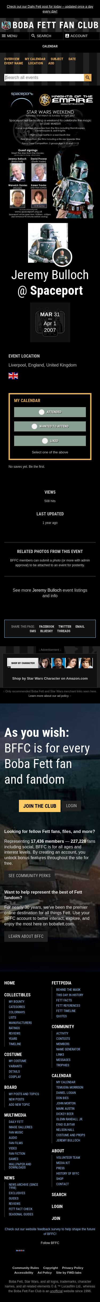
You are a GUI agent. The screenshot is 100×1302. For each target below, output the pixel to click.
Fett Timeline (66, 1011)
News (9, 1177)
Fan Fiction (17, 1154)
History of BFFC (67, 1173)
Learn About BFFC (26, 936)
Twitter (64, 626)
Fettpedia (61, 983)
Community (63, 1026)
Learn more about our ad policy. (49, 695)
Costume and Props (70, 1135)
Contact (62, 1184)
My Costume (17, 1061)
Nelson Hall (65, 1130)
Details (14, 1071)
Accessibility (23, 1272)
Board (10, 1087)
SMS (33, 631)
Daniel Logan (66, 1093)
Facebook (46, 626)
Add (51, 63)
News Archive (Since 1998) (23, 1186)
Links (60, 1054)
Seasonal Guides (21, 1214)
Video (13, 1148)
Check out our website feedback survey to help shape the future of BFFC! (50, 1231)
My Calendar (35, 59)
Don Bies (62, 1098)
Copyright (50, 1267)
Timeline (15, 1044)
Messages (63, 1060)
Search (41, 35)
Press (60, 1168)
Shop (59, 1179)
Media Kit (63, 1163)
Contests (63, 1039)
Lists (12, 1017)
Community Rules (26, 1267)
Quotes (61, 1016)
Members (62, 1044)
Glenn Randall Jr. (69, 1119)
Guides (13, 1198)
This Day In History (69, 995)
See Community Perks (29, 875)
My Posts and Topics (24, 1094)
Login (71, 805)
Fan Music (16, 1132)
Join (56, 1218)
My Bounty (16, 1002)
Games (13, 1159)
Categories (17, 1007)
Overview (11, 59)
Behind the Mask (68, 990)
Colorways (17, 1012)
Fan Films (16, 1143)
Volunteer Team (68, 1158)
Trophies (62, 1065)
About (58, 1150)
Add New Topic (19, 1105)
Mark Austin (65, 1109)
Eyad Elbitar (65, 1124)
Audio (13, 1138)
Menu (9, 35)
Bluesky (46, 631)
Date (72, 59)
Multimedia (15, 1115)
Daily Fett (16, 1122)
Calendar (61, 1075)
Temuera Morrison (69, 1087)
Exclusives (17, 1193)
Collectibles (17, 994)
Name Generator (68, 1049)
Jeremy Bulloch (68, 1140)
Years (13, 1039)
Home (9, 983)
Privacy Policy (72, 1267)
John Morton (65, 1103)
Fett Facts (64, 1000)
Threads (63, 631)
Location (35, 63)
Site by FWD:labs (68, 1272)
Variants (15, 1066)
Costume (13, 1054)
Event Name (13, 63)
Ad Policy (45, 1272)
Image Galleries (20, 1127)
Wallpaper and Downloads (20, 1165)
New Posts (16, 1099)
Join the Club (39, 806)
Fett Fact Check (21, 1209)
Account (76, 35)
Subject (57, 59)
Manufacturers (20, 1023)
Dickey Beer (64, 1114)
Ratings (14, 1028)
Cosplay (15, 1077)
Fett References (68, 1005)
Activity (62, 1033)
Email (80, 626)
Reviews (14, 1033)
